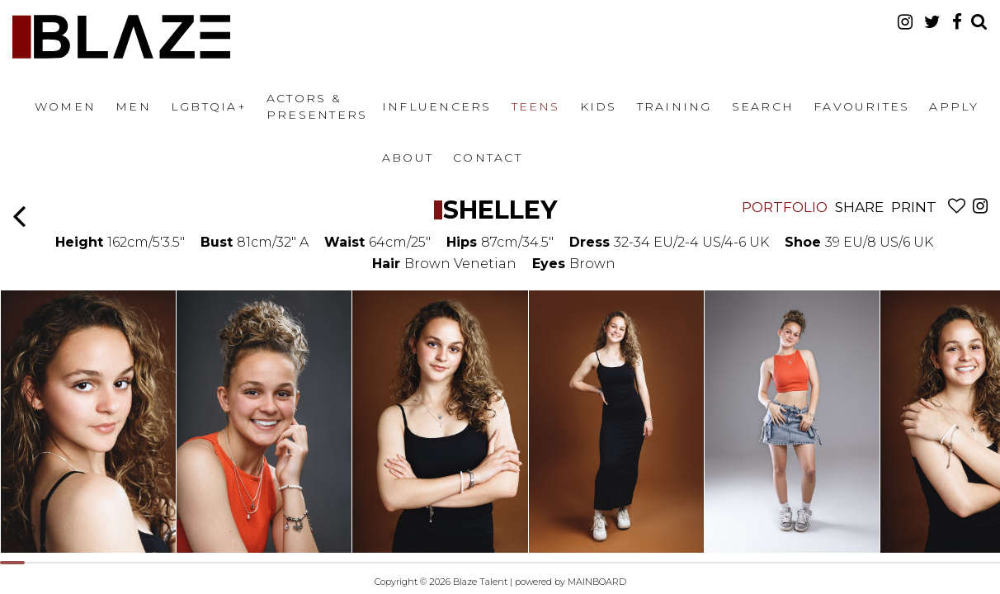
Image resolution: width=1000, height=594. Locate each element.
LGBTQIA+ (209, 106)
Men (133, 106)
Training (674, 106)
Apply (954, 106)
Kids (598, 106)
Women (65, 106)
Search (763, 106)
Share (859, 207)
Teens (536, 106)
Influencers (437, 106)
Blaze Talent (121, 37)
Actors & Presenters (317, 106)
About (407, 157)
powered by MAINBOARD (570, 581)
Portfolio (785, 207)
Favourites (861, 106)
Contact (487, 157)
